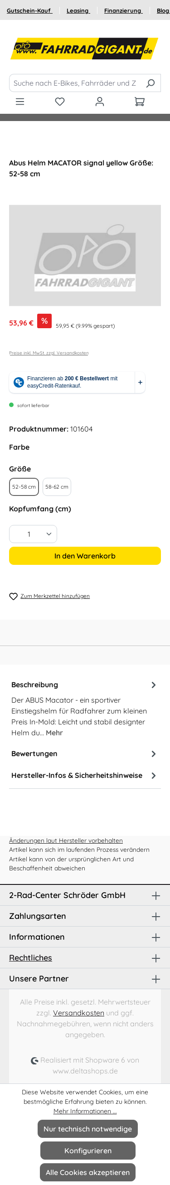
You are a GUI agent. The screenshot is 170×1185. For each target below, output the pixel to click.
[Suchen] (150, 83)
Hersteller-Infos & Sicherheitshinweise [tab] (85, 775)
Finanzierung (123, 10)
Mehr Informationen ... (85, 1111)
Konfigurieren (88, 1150)
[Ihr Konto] (100, 101)
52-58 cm (24, 486)
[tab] (85, 708)
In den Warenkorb (85, 555)
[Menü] (20, 101)
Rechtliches (30, 957)
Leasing (78, 10)
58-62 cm (56, 486)
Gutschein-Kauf (30, 10)
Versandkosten (78, 1012)
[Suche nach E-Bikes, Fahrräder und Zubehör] (74, 83)
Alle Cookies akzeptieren (88, 1172)
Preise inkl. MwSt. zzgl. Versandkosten (49, 353)
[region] (85, 255)
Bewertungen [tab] (85, 753)
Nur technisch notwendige (88, 1128)
